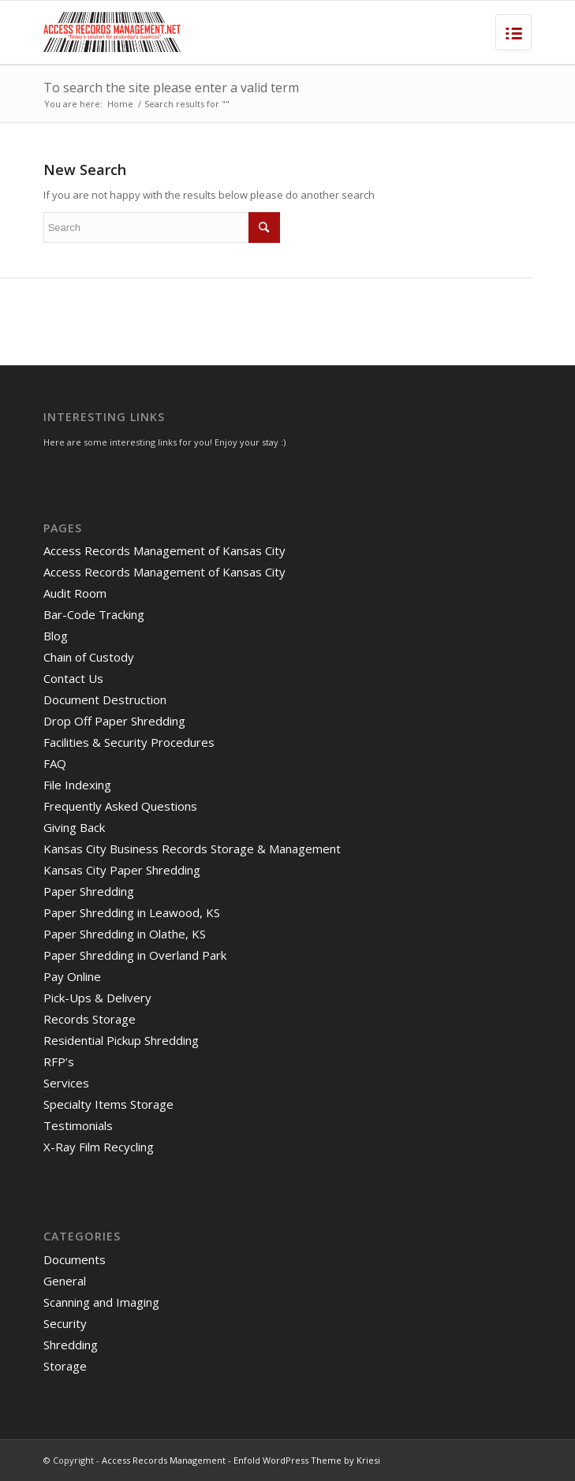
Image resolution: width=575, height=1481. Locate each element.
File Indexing (77, 785)
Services (66, 1083)
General (64, 1281)
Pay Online (72, 976)
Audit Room (74, 593)
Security (65, 1323)
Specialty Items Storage (108, 1104)
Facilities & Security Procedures (129, 742)
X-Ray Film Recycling (98, 1147)
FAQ (54, 763)
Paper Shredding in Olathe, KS (124, 934)
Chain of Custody (88, 657)
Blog (55, 636)
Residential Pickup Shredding (121, 1040)
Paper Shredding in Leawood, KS (131, 912)
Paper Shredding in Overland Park (134, 955)
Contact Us (73, 678)
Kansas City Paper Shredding (121, 870)
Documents (74, 1259)
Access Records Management (164, 1460)
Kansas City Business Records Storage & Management (192, 848)
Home (120, 104)
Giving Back (74, 827)
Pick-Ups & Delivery (97, 997)
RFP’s (58, 1061)
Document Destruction (104, 699)
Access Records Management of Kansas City (164, 550)
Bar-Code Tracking (93, 614)
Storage (65, 1366)
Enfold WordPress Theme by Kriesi (306, 1460)
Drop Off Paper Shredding (114, 721)
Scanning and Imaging (101, 1302)
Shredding (70, 1344)
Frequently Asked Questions (120, 806)
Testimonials (78, 1125)
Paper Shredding (88, 891)
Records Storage (89, 1019)
